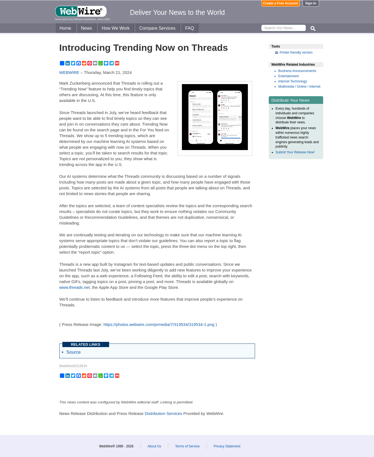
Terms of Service (187, 446)
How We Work (116, 28)
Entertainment (288, 76)
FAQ (189, 28)
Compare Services (157, 28)
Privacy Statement (227, 446)
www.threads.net (74, 287)
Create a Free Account (280, 3)
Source (74, 352)
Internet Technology (292, 81)
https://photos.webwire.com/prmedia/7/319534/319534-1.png (158, 324)
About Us (154, 446)
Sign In (310, 3)
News (86, 28)
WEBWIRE (69, 72)
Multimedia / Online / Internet (299, 86)
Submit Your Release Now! (295, 152)
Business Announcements (297, 71)
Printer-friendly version (296, 52)
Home (65, 28)
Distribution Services (163, 413)
